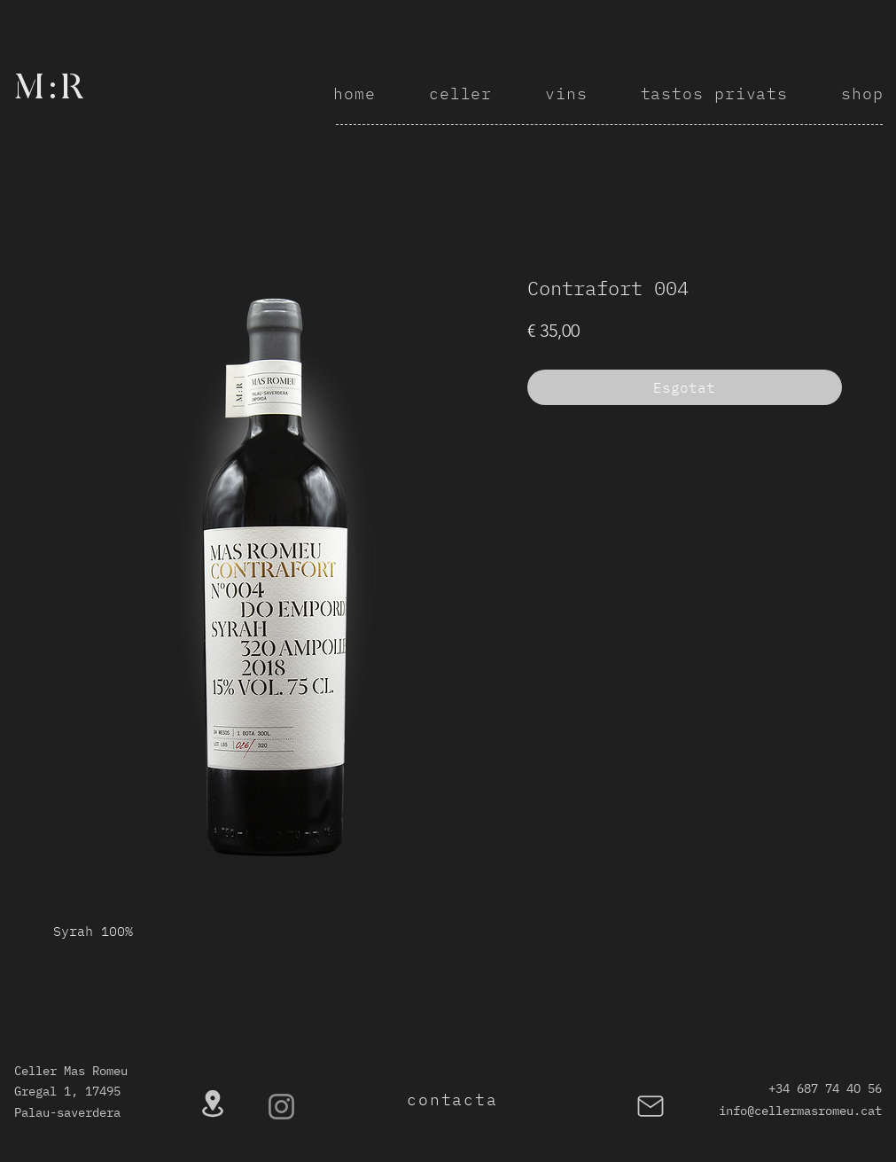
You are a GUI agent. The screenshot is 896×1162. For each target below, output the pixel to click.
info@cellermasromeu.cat (800, 1111)
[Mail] (650, 1106)
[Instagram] (281, 1106)
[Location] (212, 1104)
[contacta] (455, 1100)
